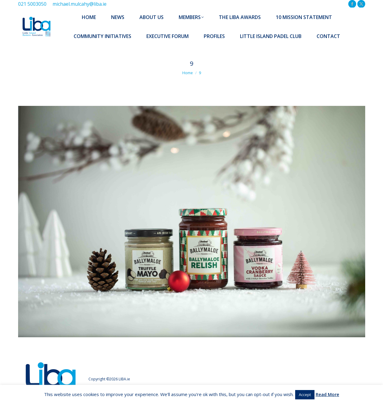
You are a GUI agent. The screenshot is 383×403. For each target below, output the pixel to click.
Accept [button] (305, 394)
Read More (327, 394)
